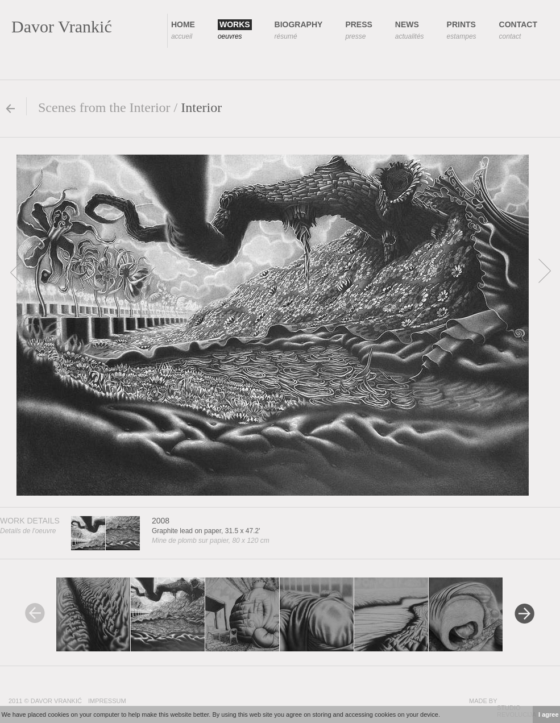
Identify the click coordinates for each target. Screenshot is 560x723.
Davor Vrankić (61, 26)
